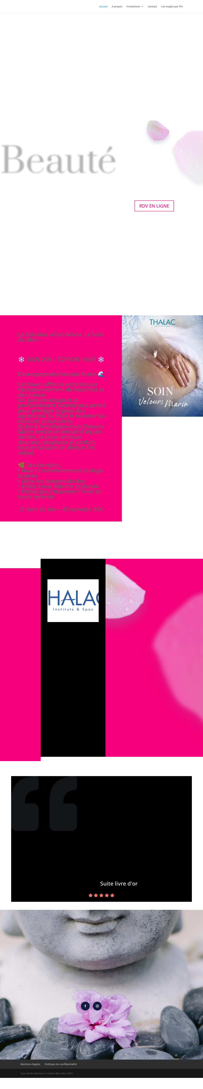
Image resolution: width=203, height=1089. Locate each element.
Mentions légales (30, 1075)
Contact (152, 7)
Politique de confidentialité (61, 1075)
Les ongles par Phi (172, 7)
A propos (116, 7)
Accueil (103, 7)
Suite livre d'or (120, 884)
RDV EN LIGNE (154, 206)
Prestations (133, 7)
